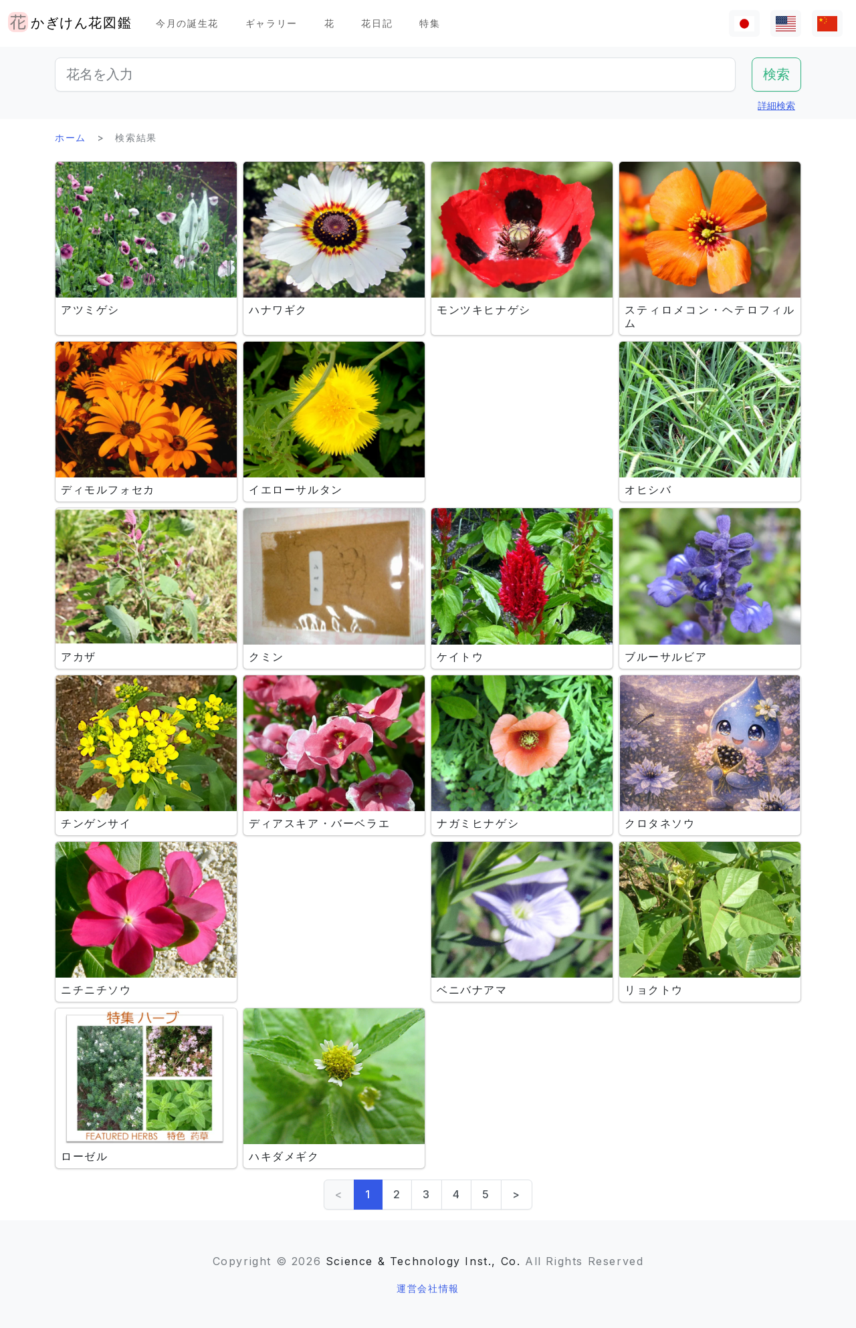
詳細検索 (776, 105)
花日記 (377, 23)
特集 (429, 23)
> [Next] (516, 1194)
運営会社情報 (428, 1288)
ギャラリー (271, 23)
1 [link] (368, 1194)
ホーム (70, 137)
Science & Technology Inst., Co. (423, 1261)
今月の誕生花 (187, 23)
